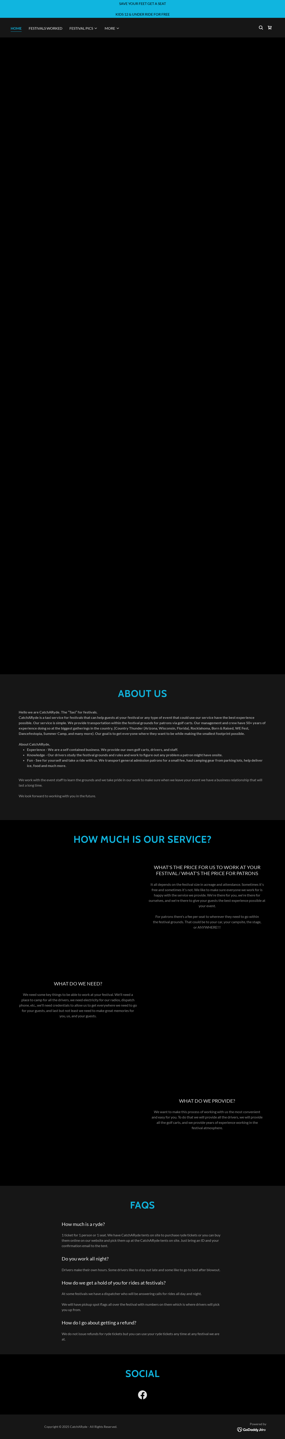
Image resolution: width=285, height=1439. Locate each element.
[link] (269, 27)
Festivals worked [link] (45, 28)
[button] (83, 28)
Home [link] (16, 28)
